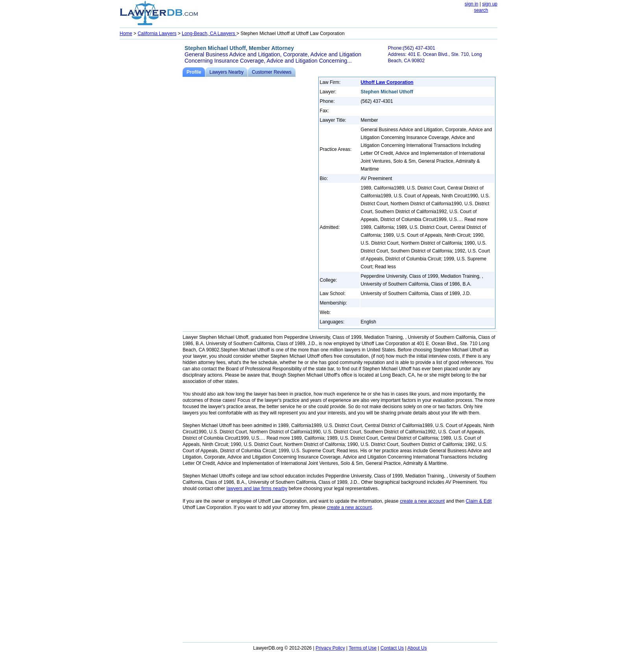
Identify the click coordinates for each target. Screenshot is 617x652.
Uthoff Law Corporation (387, 82)
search (481, 10)
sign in (471, 4)
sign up (489, 4)
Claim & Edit (479, 501)
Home (126, 33)
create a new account (422, 501)
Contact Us (392, 648)
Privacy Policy (330, 648)
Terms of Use (363, 648)
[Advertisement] (151, 160)
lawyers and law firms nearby (256, 488)
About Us (417, 648)
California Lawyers (157, 33)
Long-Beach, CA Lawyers (209, 33)
